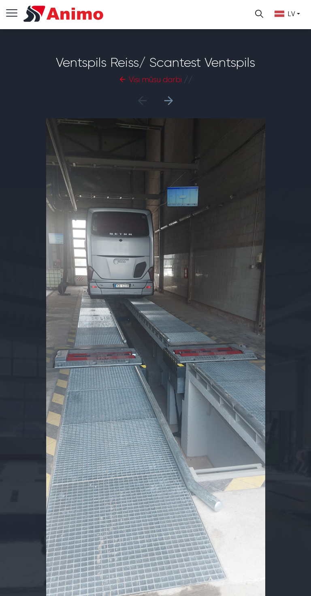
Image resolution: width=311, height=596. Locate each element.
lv (285, 14)
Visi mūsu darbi (150, 79)
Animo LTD (63, 14)
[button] (168, 100)
